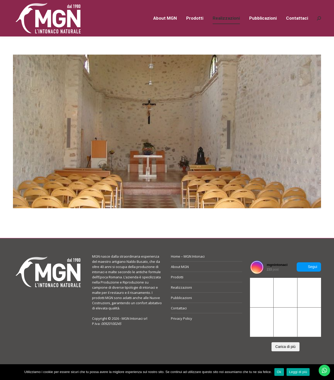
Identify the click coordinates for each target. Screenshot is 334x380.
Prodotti (177, 286)
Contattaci (179, 317)
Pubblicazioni (181, 307)
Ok (279, 372)
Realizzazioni (181, 296)
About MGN (180, 276)
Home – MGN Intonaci (188, 265)
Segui (309, 276)
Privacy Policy (181, 327)
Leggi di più (298, 372)
